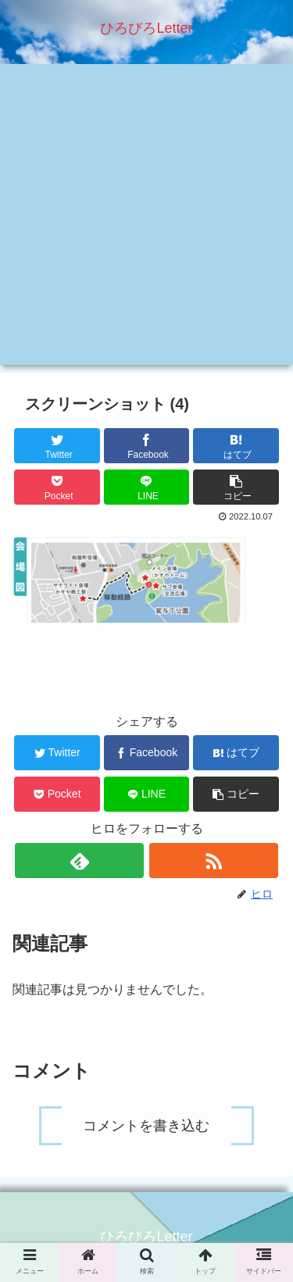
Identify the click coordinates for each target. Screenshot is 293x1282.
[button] (236, 487)
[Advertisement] (146, 218)
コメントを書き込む (146, 1126)
